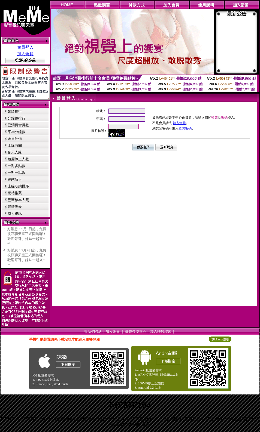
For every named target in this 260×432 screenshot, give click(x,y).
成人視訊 (15, 213)
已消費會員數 (18, 125)
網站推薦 (15, 193)
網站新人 (15, 179)
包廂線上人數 (18, 159)
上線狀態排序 (18, 186)
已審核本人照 (18, 200)
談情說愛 (15, 207)
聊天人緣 (15, 152)
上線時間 (15, 145)
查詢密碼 (185, 128)
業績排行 (15, 111)
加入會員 (25, 54)
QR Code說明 (220, 339)
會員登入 (25, 47)
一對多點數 (16, 166)
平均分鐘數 (16, 132)
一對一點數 (16, 173)
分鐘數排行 (16, 118)
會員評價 (15, 139)
